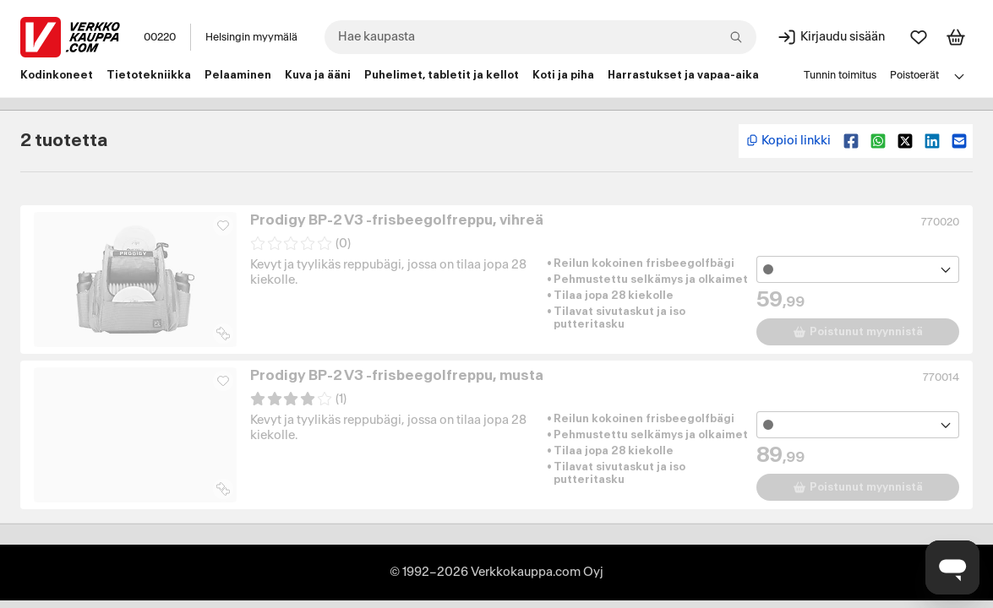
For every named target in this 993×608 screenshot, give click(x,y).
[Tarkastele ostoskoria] (956, 37)
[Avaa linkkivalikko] (959, 76)
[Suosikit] (919, 37)
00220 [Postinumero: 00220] (160, 37)
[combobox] (540, 37)
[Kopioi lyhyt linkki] (788, 141)
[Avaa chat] (952, 567)
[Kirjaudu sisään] (830, 37)
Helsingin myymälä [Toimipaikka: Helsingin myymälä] (251, 37)
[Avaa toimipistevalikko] (857, 269)
